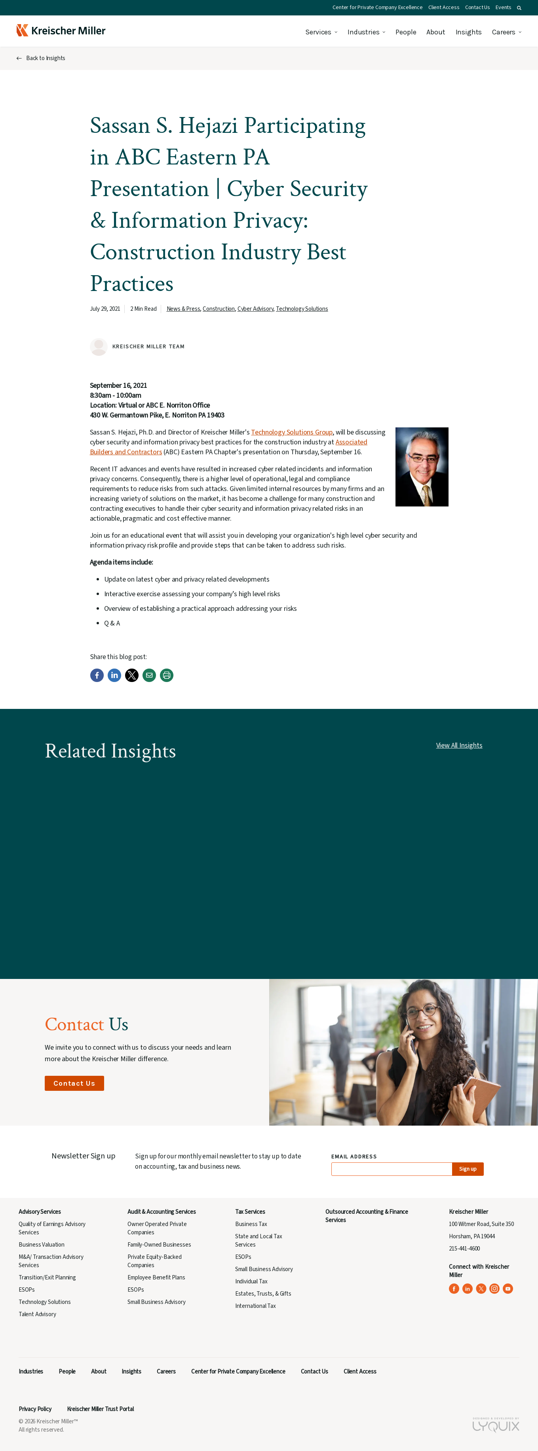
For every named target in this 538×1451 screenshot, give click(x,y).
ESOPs (27, 1290)
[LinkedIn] (114, 680)
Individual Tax (251, 1281)
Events (503, 7)
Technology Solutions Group (292, 432)
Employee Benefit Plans (156, 1277)
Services (318, 32)
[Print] (167, 680)
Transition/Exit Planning (47, 1277)
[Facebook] (97, 680)
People (405, 32)
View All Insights (459, 745)
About (435, 32)
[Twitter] (132, 680)
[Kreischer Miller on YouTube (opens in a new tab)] (508, 1288)
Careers (503, 32)
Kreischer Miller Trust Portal (100, 1409)
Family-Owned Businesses (159, 1245)
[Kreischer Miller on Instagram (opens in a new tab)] (494, 1288)
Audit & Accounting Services (161, 1212)
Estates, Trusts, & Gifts (263, 1294)
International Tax (255, 1306)
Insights (469, 32)
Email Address (354, 1157)
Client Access (444, 7)
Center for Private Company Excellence (378, 7)
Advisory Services (40, 1212)
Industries (363, 32)
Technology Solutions (302, 309)
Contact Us (477, 7)
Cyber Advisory (256, 309)
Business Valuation (42, 1245)
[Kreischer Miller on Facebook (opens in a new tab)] (454, 1288)
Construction (219, 309)
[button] (519, 8)
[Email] (149, 680)
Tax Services (250, 1212)
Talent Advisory (37, 1314)
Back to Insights (45, 58)
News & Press (183, 309)
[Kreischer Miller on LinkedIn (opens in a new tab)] (467, 1288)
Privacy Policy (35, 1409)
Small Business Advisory (156, 1302)
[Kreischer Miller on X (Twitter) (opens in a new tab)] (481, 1288)
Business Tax (251, 1224)
